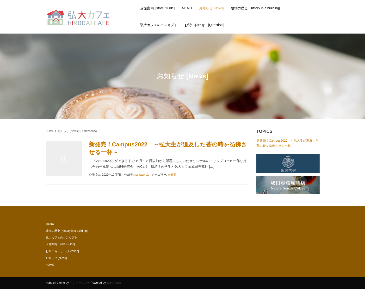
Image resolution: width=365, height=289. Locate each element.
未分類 (172, 174)
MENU (187, 8)
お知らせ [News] (211, 8)
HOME (50, 131)
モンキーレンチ (80, 282)
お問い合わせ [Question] (204, 25)
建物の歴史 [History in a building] (255, 8)
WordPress (114, 282)
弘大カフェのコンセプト (158, 25)
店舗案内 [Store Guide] (157, 8)
